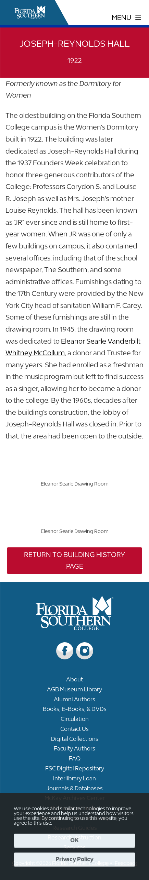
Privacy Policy (74, 859)
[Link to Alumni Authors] (74, 701)
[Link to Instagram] (84, 650)
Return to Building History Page (74, 560)
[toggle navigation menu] (127, 17)
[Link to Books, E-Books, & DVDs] (74, 711)
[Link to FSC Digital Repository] (74, 770)
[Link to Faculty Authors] (74, 750)
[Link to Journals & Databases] (74, 790)
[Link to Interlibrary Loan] (74, 780)
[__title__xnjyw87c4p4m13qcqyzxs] (30, 12)
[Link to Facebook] (64, 650)
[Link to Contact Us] (74, 731)
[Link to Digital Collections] (74, 741)
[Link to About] (74, 681)
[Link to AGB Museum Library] (74, 691)
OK (74, 840)
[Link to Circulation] (74, 721)
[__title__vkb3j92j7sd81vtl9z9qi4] (74, 628)
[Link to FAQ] (74, 760)
